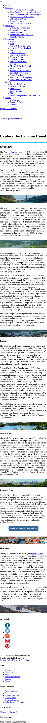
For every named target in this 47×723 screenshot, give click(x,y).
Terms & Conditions (21, 660)
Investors (8, 82)
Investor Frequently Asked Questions (25, 95)
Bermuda (13, 50)
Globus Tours (10, 698)
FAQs (7, 674)
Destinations (10, 39)
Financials (14, 93)
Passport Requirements (19, 30)
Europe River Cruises (18, 62)
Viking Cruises (11, 691)
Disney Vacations (12, 695)
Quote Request (6, 119)
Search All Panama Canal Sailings (23, 528)
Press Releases (16, 91)
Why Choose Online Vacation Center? (25, 12)
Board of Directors (17, 86)
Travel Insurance (16, 32)
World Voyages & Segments (21, 77)
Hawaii (13, 64)
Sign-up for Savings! (8, 109)
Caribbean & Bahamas (19, 55)
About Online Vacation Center (22, 10)
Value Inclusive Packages (15, 702)
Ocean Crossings (17, 75)
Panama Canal (16, 68)
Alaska (13, 41)
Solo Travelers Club (18, 19)
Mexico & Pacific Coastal (20, 66)
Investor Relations (17, 84)
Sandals (8, 693)
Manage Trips (18, 119)
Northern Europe (17, 57)
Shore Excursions (17, 37)
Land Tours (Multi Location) (21, 80)
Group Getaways (17, 21)
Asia (12, 44)
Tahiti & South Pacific (19, 73)
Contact (8, 98)
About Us (9, 8)
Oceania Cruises (11, 700)
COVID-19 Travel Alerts (20, 28)
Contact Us (14, 100)
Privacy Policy (6, 660)
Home (7, 5)
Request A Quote (17, 102)
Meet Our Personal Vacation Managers (25, 14)
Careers (13, 104)
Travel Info (9, 26)
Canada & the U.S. (17, 53)
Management (15, 89)
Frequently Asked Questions (21, 35)
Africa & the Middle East (20, 46)
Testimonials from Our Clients (22, 17)
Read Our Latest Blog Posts (21, 23)
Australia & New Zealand (20, 48)
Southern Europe (17, 59)
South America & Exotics (20, 71)
